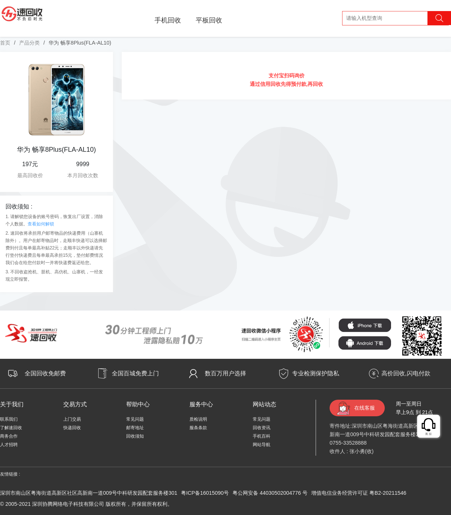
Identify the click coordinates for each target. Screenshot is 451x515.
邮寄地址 (135, 427)
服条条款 (198, 427)
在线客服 (364, 408)
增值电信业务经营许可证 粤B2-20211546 (358, 493)
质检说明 (198, 419)
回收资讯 (261, 427)
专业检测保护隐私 (315, 373)
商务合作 (9, 436)
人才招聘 (9, 444)
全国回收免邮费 (45, 373)
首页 (5, 43)
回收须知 (135, 436)
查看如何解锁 (41, 224)
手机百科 (261, 436)
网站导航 (261, 444)
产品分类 (29, 43)
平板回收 (209, 20)
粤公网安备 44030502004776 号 (270, 493)
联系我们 (9, 419)
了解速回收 (11, 427)
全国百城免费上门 (135, 373)
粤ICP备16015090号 (205, 493)
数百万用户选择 (225, 373)
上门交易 (72, 419)
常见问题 (135, 419)
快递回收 (72, 427)
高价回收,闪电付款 (405, 373)
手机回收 (168, 20)
